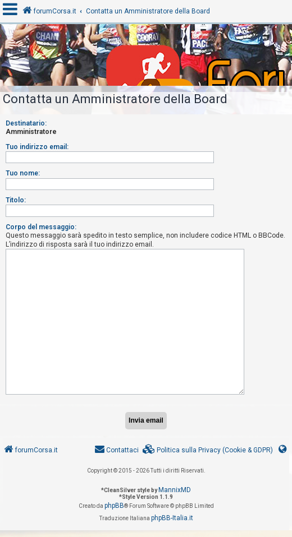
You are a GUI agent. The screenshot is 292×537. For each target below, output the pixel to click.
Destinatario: (26, 123)
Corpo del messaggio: (41, 227)
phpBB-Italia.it (172, 518)
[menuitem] (208, 450)
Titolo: (16, 200)
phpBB (114, 506)
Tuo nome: (23, 173)
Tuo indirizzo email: (37, 147)
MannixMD (174, 490)
